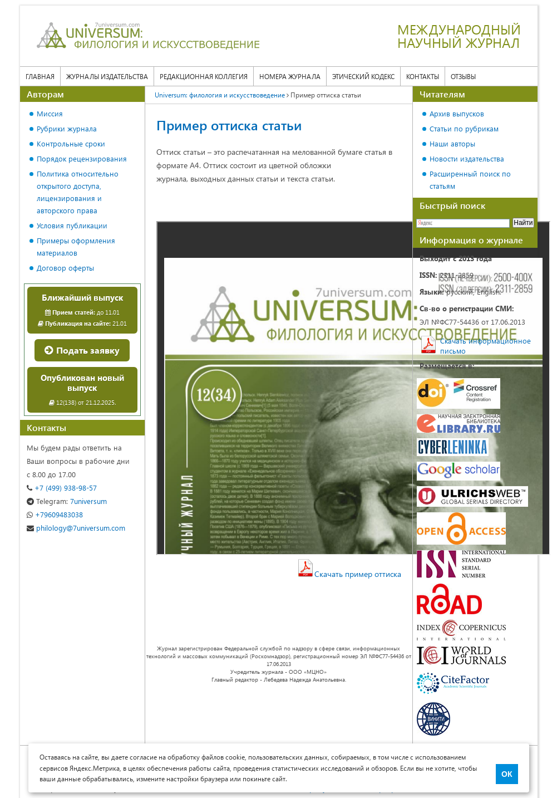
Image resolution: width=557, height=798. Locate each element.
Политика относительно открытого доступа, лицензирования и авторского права (78, 192)
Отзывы (463, 76)
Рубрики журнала (67, 128)
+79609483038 (55, 514)
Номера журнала (290, 76)
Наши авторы (452, 143)
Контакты (422, 76)
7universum (67, 501)
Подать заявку (82, 350)
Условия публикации (72, 225)
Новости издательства (467, 158)
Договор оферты (65, 267)
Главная (40, 76)
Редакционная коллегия (204, 76)
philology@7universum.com (76, 527)
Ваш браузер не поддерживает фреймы (353, 388)
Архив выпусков (457, 113)
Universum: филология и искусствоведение (220, 94)
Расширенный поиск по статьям (470, 179)
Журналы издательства (107, 76)
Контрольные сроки (71, 143)
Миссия (50, 113)
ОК (506, 774)
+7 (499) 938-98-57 (62, 487)
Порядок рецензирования (82, 158)
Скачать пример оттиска (357, 574)
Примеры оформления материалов (76, 246)
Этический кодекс (363, 76)
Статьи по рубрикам (464, 128)
